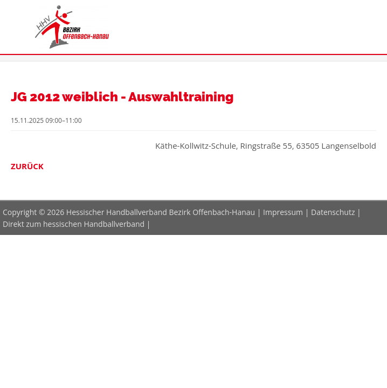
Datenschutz (333, 212)
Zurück (27, 166)
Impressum (283, 212)
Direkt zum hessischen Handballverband (73, 224)
